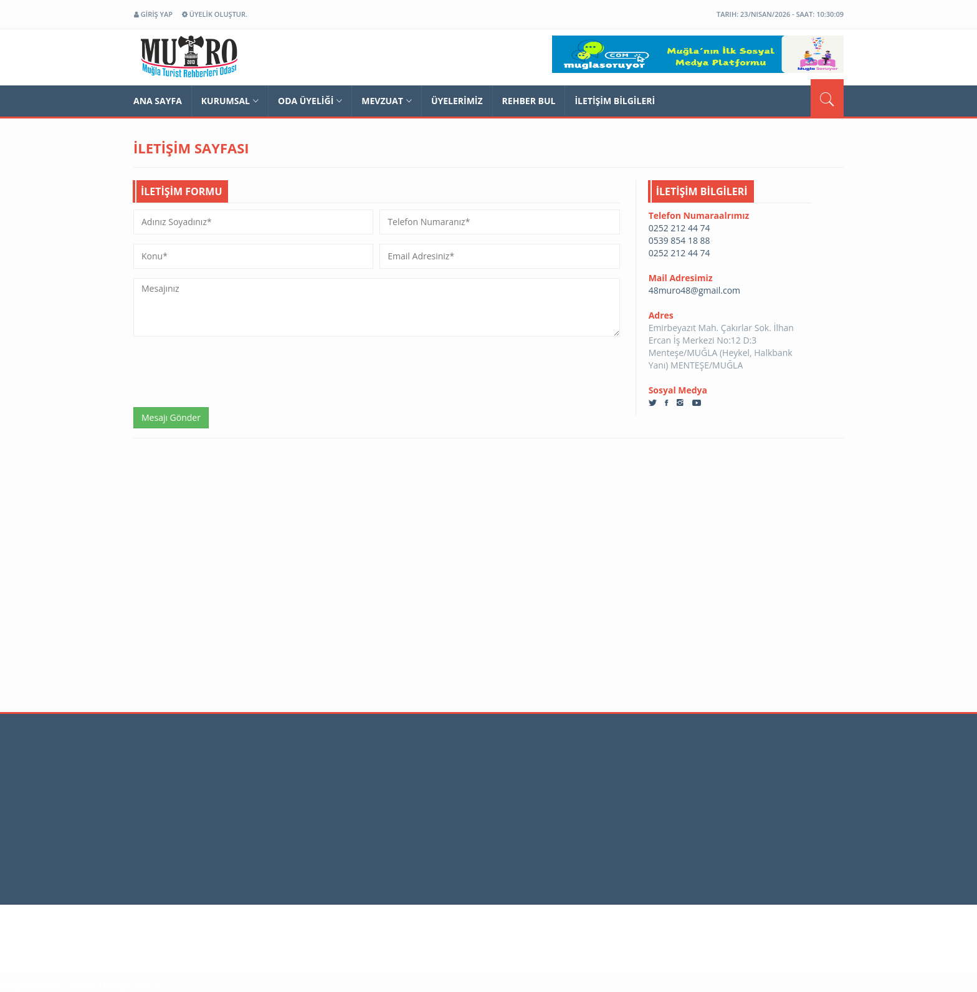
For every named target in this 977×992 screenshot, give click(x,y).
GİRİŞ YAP (153, 14)
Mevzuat (386, 101)
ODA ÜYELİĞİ (310, 101)
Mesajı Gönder (171, 417)
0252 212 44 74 (679, 228)
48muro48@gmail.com (694, 290)
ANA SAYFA (157, 101)
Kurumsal (230, 101)
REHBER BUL (529, 101)
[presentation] (228, 370)
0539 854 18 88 (679, 240)
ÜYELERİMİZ (457, 101)
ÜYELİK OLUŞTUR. (214, 14)
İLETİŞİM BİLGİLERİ (614, 101)
